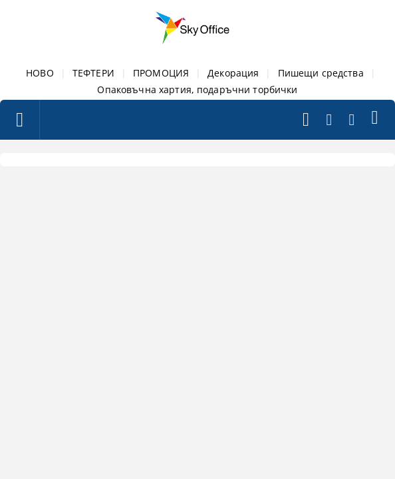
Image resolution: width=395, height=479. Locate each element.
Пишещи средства (321, 73)
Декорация (233, 73)
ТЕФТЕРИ (93, 73)
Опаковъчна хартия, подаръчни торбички (197, 89)
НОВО (40, 73)
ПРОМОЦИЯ (161, 73)
